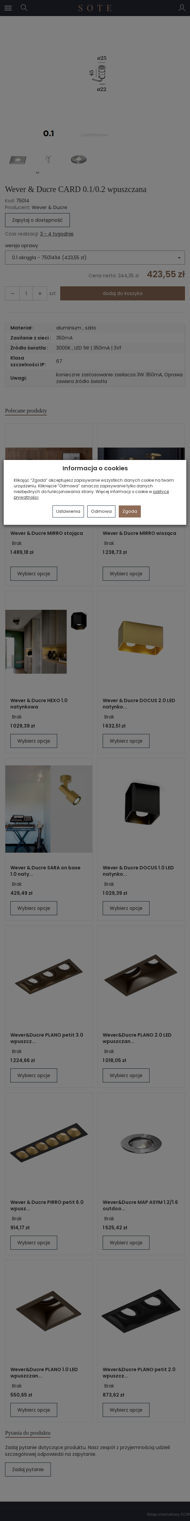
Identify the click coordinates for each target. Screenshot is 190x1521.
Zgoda (129, 511)
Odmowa (101, 511)
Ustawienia (68, 511)
